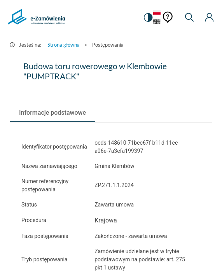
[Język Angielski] (157, 22)
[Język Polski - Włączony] (157, 13)
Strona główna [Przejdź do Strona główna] (63, 45)
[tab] (52, 112)
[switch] (148, 17)
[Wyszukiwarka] (189, 17)
